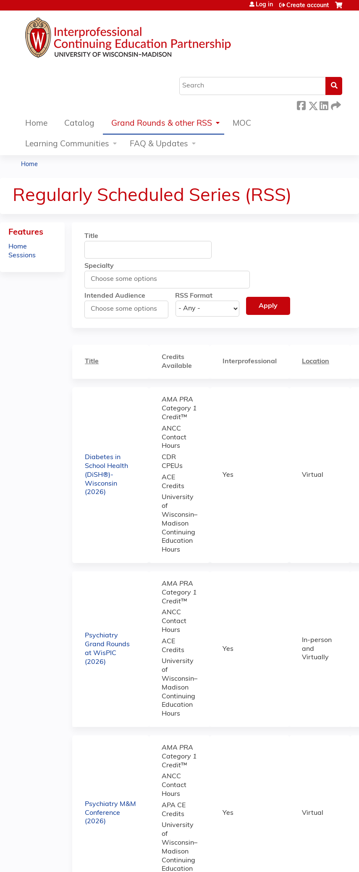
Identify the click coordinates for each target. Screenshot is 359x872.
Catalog (79, 124)
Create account (307, 6)
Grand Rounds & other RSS (161, 124)
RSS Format (193, 296)
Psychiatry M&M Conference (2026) (110, 813)
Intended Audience (114, 296)
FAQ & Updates (159, 144)
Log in (264, 5)
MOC (242, 124)
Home (36, 124)
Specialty (99, 266)
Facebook (301, 104)
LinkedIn (324, 104)
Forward (335, 104)
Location (315, 361)
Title (91, 236)
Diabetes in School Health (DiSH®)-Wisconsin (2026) (106, 475)
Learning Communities (67, 144)
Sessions (22, 255)
